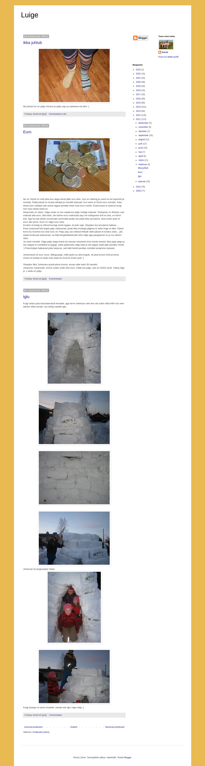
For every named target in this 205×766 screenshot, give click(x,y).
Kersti (165, 52)
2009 (138, 191)
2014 (138, 107)
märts (141, 160)
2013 (138, 111)
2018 (138, 90)
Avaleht (73, 727)
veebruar (142, 164)
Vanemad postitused (114, 727)
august (141, 139)
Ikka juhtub (32, 42)
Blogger (127, 757)
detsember (143, 123)
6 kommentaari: (56, 279)
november (143, 127)
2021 (138, 78)
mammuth (111, 757)
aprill (141, 156)
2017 (138, 94)
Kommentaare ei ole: (58, 114)
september (143, 135)
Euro (27, 132)
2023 (138, 69)
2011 (138, 119)
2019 (138, 86)
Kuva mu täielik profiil (168, 57)
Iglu (26, 296)
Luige (29, 15)
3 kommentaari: (56, 715)
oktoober (142, 131)
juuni (141, 148)
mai (140, 152)
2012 (138, 115)
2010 (138, 187)
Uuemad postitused (33, 727)
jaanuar (142, 181)
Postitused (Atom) (41, 732)
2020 (138, 82)
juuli (140, 143)
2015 (138, 103)
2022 (138, 73)
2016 (138, 98)
